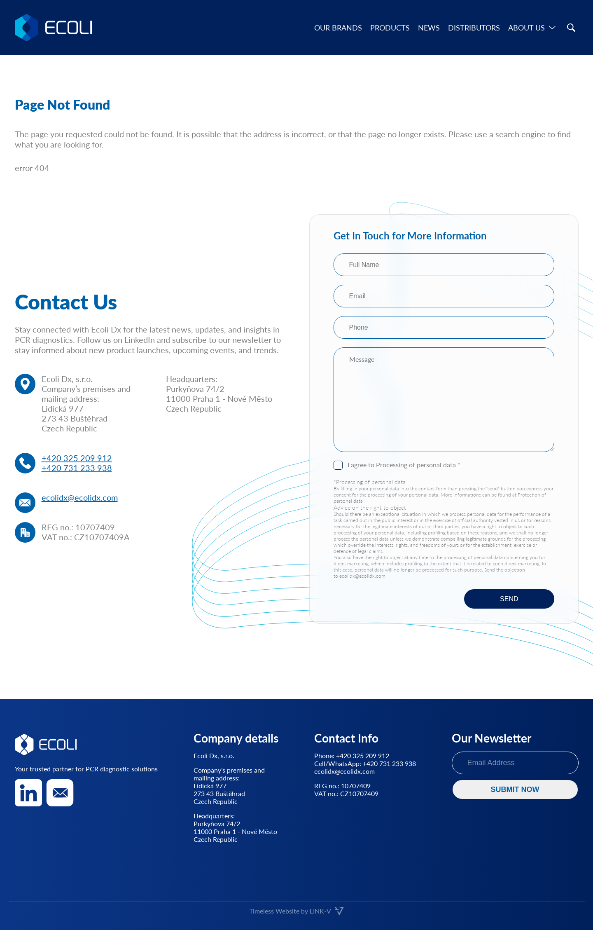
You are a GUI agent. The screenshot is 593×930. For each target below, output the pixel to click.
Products (390, 27)
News (429, 27)
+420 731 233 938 (77, 468)
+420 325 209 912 (77, 458)
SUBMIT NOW (515, 789)
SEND (509, 598)
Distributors (474, 27)
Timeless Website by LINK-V (296, 911)
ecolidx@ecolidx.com (80, 497)
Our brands (338, 27)
